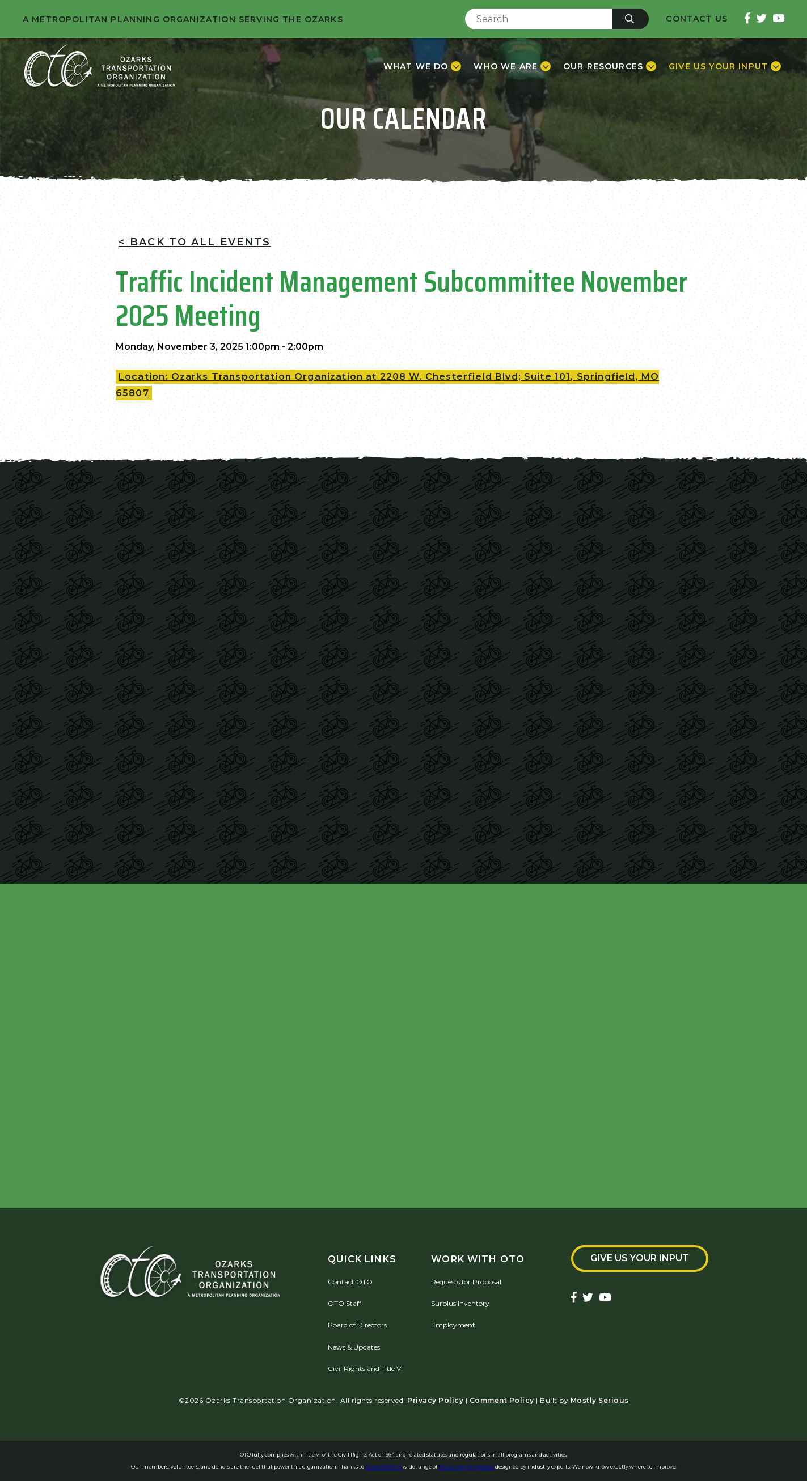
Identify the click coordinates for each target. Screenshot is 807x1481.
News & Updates (354, 1347)
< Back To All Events (195, 242)
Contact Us (697, 19)
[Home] (99, 66)
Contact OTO (350, 1282)
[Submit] (630, 19)
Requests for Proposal (466, 1282)
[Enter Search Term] (538, 19)
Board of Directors (357, 1325)
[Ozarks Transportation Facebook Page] (747, 19)
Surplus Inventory (460, 1303)
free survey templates (466, 1466)
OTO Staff (344, 1303)
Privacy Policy (435, 1400)
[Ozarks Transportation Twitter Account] (761, 19)
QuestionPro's (384, 1466)
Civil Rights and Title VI (365, 1368)
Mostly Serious (600, 1400)
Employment (453, 1325)
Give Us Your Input (639, 1258)
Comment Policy (502, 1400)
